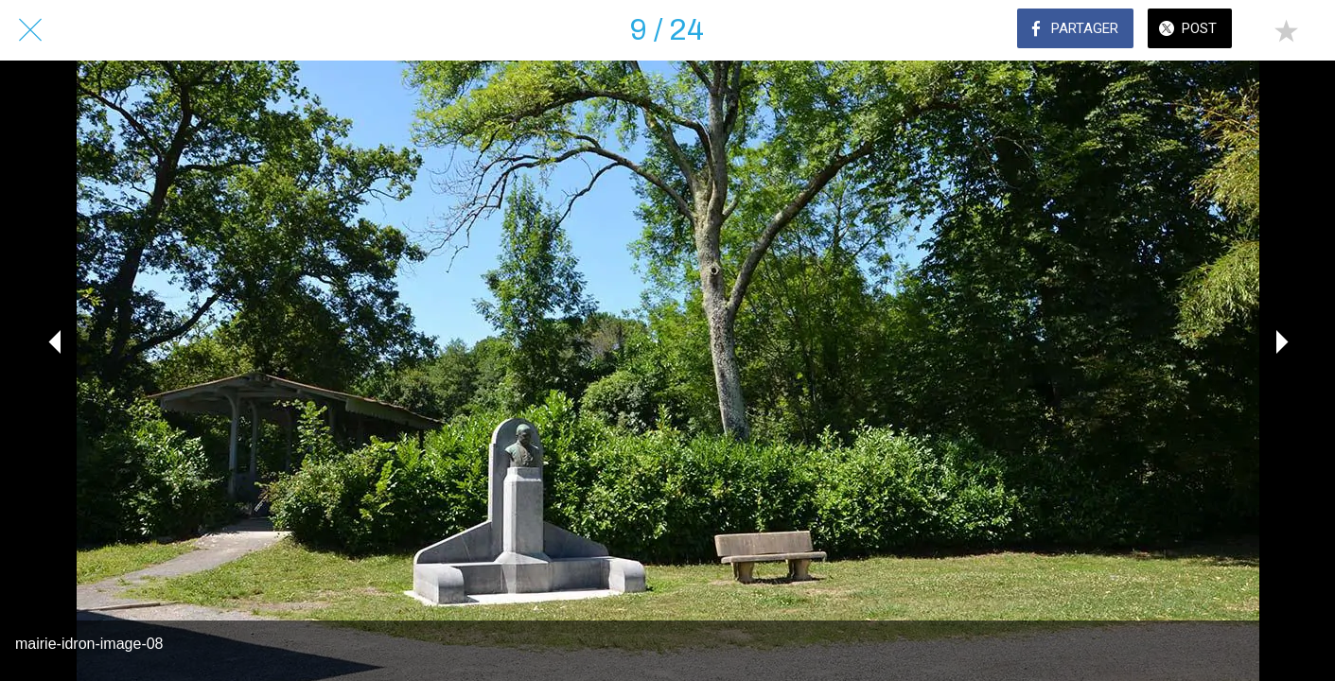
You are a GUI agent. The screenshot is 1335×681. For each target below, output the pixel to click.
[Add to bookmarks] (1286, 30)
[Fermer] (30, 30)
